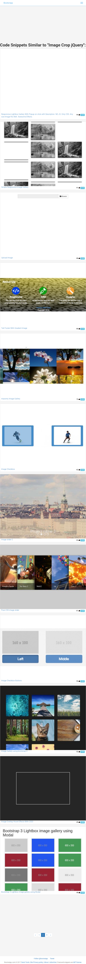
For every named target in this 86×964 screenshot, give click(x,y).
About (46, 962)
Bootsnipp (8, 3)
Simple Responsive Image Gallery (14, 187)
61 (78, 611)
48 (78, 892)
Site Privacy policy (36, 962)
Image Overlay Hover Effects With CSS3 (17, 821)
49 (78, 822)
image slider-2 (7, 539)
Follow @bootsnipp (41, 958)
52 (78, 752)
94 (78, 115)
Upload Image (7, 258)
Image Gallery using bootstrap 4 (14, 751)
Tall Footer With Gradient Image (14, 328)
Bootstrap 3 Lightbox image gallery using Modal (20, 892)
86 (78, 329)
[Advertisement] (43, 22)
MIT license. (77, 962)
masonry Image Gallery (10, 399)
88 (78, 258)
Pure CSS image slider (10, 610)
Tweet (52, 958)
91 (78, 188)
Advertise (53, 962)
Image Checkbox (8, 469)
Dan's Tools (25, 962)
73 (78, 399)
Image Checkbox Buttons (11, 680)
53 (78, 681)
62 (78, 470)
